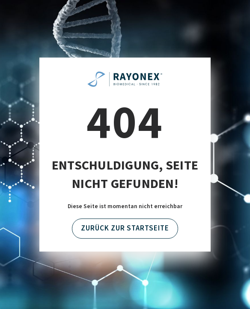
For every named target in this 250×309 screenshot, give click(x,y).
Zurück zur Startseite (125, 229)
